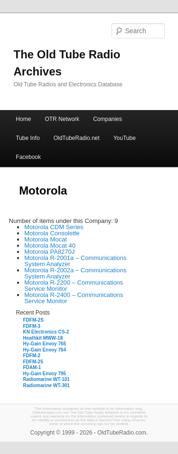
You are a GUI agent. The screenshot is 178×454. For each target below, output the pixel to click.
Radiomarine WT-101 (46, 379)
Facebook (28, 157)
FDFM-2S (33, 320)
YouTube (124, 138)
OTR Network (62, 119)
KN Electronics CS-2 (46, 331)
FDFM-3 (32, 326)
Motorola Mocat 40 (49, 245)
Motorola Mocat (45, 239)
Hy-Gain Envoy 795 (44, 373)
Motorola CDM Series (53, 227)
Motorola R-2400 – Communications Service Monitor (73, 298)
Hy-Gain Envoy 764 (44, 349)
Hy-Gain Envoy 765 (44, 343)
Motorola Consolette (51, 233)
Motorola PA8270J (49, 251)
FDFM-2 (32, 355)
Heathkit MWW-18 (43, 338)
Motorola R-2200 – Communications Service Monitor (73, 285)
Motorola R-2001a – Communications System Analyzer (75, 261)
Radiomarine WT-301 (46, 385)
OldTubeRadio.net (77, 138)
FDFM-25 (33, 361)
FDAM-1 (32, 367)
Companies (107, 119)
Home (23, 119)
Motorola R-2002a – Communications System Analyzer (75, 273)
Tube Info (27, 138)
